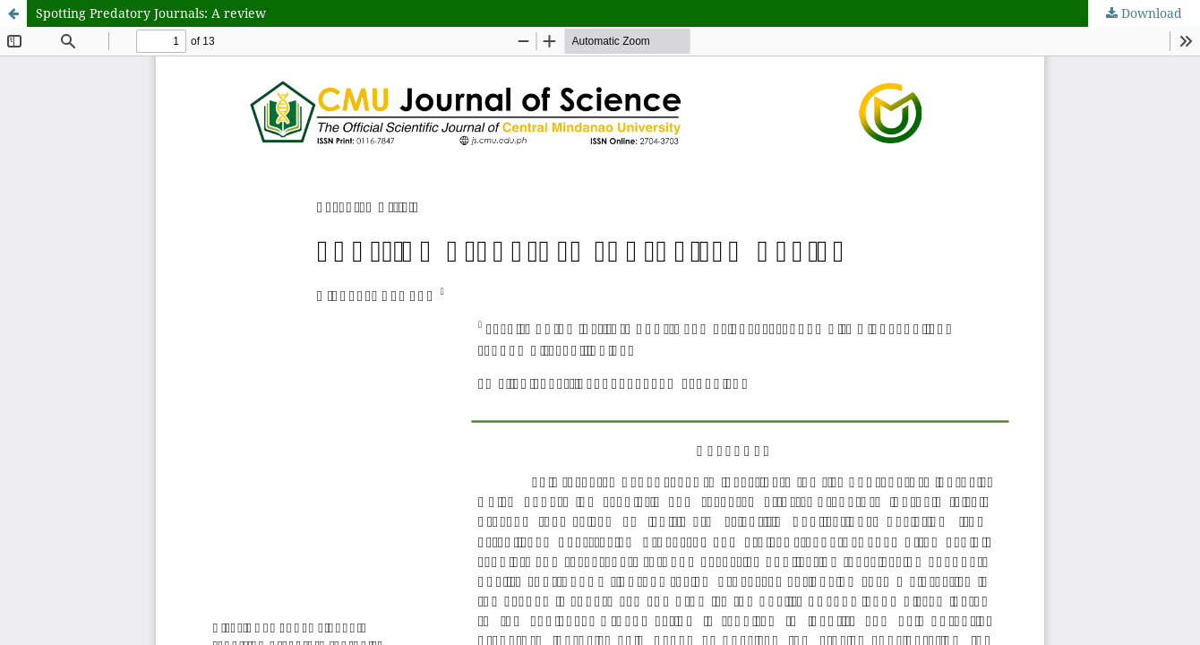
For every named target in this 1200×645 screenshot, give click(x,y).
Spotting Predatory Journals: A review (151, 13)
